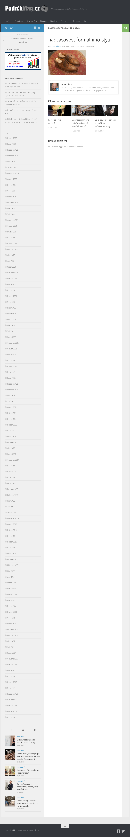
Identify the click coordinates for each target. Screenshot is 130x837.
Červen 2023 (12, 278)
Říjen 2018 (11, 571)
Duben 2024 (11, 237)
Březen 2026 (12, 138)
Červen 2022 (12, 349)
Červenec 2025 (13, 173)
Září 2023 (10, 261)
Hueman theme (34, 830)
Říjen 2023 (11, 255)
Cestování (65, 21)
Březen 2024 (12, 243)
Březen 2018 (12, 612)
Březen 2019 (12, 542)
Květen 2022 (12, 354)
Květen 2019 (12, 530)
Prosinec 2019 (12, 489)
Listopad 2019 (12, 495)
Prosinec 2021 (12, 384)
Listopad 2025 (12, 156)
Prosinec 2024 (12, 202)
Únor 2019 (11, 547)
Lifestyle (53, 21)
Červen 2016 (12, 705)
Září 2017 (10, 647)
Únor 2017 (11, 688)
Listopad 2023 (12, 249)
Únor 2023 (11, 302)
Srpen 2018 (11, 583)
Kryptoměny (32, 21)
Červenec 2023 (13, 272)
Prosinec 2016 (12, 694)
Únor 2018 (11, 618)
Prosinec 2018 (12, 559)
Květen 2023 (12, 284)
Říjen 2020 (11, 448)
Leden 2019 (11, 553)
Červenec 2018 (13, 588)
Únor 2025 (11, 191)
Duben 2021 (11, 419)
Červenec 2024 (13, 220)
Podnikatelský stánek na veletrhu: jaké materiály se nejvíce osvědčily (27, 803)
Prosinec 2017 (12, 629)
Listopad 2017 (12, 635)
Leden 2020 (11, 483)
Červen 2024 (12, 226)
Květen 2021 (12, 413)
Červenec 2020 (13, 460)
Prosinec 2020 (12, 442)
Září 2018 (10, 577)
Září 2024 (10, 214)
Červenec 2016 (13, 700)
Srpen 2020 (11, 454)
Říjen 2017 (11, 641)
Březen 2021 (12, 425)
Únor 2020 (11, 477)
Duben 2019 (11, 536)
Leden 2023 (11, 308)
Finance (43, 21)
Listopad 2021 (12, 389)
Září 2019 (10, 506)
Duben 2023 (11, 290)
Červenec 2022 (13, 343)
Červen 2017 (12, 664)
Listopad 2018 (12, 565)
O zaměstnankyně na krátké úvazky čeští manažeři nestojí (80, 123)
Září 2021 (10, 401)
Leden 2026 (11, 144)
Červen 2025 (12, 179)
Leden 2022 (11, 378)
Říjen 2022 (11, 325)
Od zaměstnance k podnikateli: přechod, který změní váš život (27, 787)
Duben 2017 (11, 676)
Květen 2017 (12, 670)
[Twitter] (39, 27)
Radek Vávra (56, 46)
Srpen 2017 (11, 653)
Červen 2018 (12, 594)
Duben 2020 (11, 466)
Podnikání (19, 21)
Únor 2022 (11, 372)
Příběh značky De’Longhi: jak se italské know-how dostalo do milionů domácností (28, 756)
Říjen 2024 (11, 208)
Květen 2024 (12, 232)
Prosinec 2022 (12, 313)
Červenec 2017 (13, 659)
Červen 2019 (12, 524)
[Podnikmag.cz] (35, 27)
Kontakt (87, 21)
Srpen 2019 (11, 512)
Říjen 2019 (11, 501)
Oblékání (76, 21)
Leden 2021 (11, 436)
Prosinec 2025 (12, 150)
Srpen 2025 (11, 167)
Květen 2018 (12, 600)
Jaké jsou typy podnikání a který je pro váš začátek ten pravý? (105, 123)
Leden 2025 (11, 196)
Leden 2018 (11, 623)
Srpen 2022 (11, 337)
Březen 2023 (12, 296)
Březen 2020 (12, 471)
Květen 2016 (12, 711)
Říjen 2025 (11, 161)
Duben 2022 (11, 360)
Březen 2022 (12, 366)
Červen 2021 (12, 407)
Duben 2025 (11, 185)
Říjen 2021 (11, 395)
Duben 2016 (11, 717)
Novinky (8, 21)
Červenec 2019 (13, 518)
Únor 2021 (11, 430)
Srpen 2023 (11, 267)
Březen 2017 (12, 682)
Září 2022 (10, 331)
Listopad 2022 (12, 319)
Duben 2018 (11, 606)
